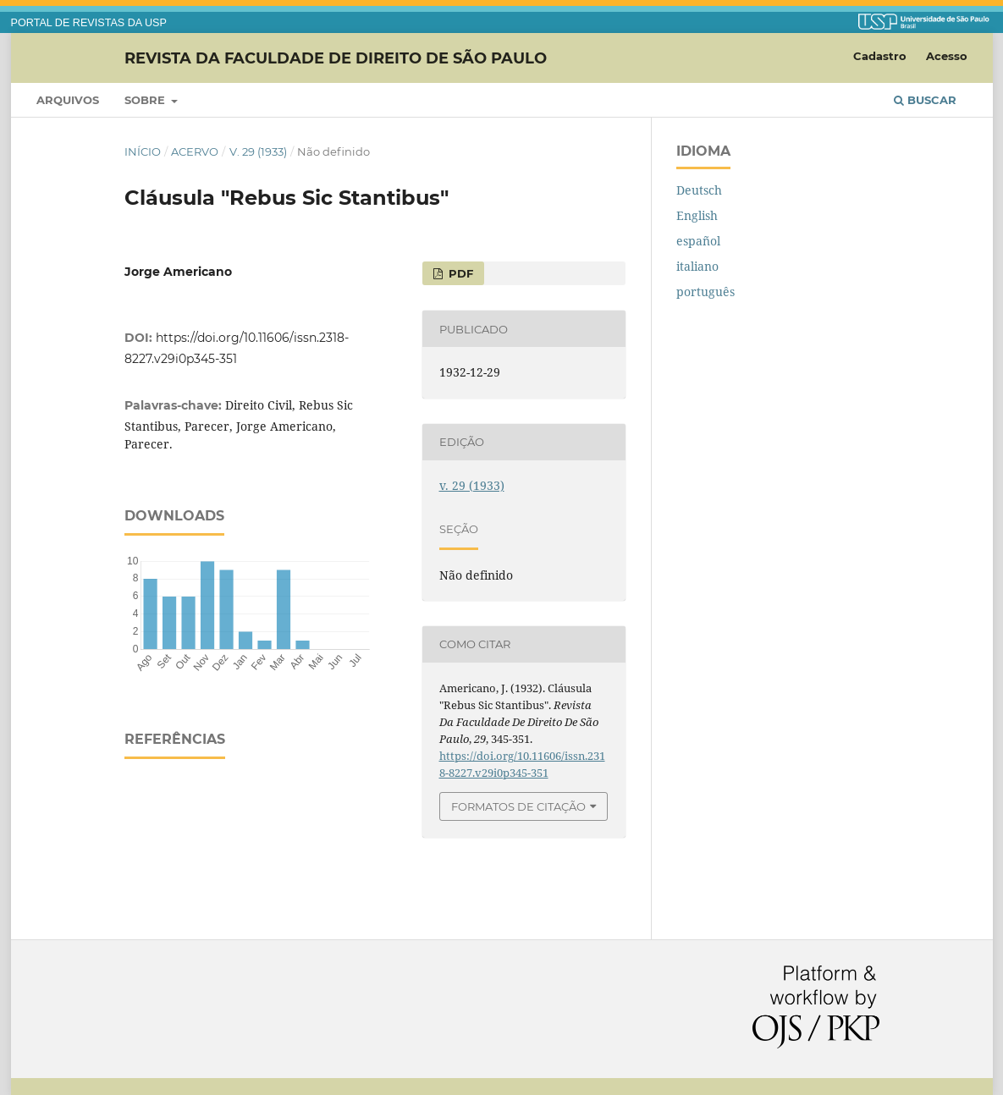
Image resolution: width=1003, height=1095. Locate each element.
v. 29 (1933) (258, 151)
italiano (697, 266)
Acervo (194, 151)
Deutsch (699, 190)
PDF (459, 273)
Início (142, 151)
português (705, 291)
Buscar (925, 100)
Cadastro (880, 56)
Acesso (946, 56)
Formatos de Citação (518, 806)
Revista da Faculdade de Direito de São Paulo (335, 57)
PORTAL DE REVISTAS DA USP (89, 23)
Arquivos (67, 100)
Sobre (146, 100)
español (698, 241)
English (697, 215)
